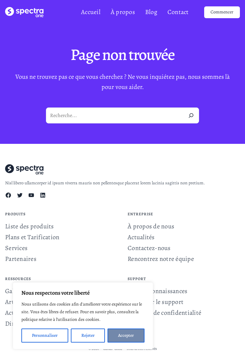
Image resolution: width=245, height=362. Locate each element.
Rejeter (88, 335)
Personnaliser (45, 335)
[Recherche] (191, 115)
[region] (83, 315)
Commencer (222, 12)
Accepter (126, 335)
